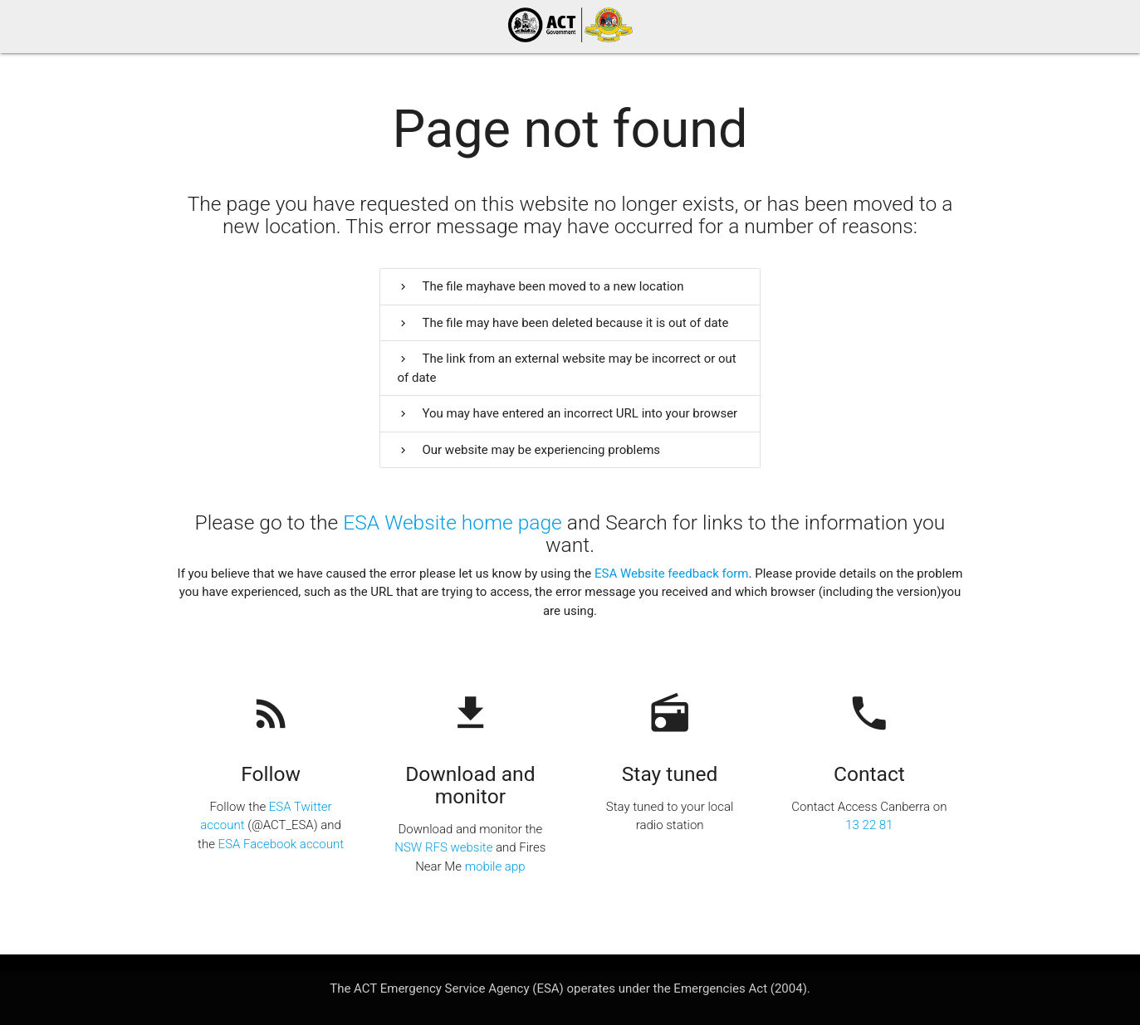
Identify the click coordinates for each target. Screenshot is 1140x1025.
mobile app (495, 866)
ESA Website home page (452, 522)
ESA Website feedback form (671, 573)
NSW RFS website (443, 847)
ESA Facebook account (281, 844)
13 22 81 (869, 825)
